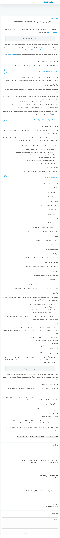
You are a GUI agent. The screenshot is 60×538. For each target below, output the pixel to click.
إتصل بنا (42, 530)
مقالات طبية (9, 2)
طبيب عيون (22, 2)
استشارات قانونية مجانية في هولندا (37, 436)
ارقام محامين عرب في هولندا (52, 436)
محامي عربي (54, 18)
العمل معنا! (27, 530)
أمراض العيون (29, 2)
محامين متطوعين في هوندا (22, 436)
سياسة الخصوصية (34, 530)
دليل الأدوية (20, 530)
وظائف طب (16, 2)
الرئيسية (36, 2)
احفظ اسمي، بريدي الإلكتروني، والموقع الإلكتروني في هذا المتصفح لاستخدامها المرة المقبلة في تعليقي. (35, 513)
